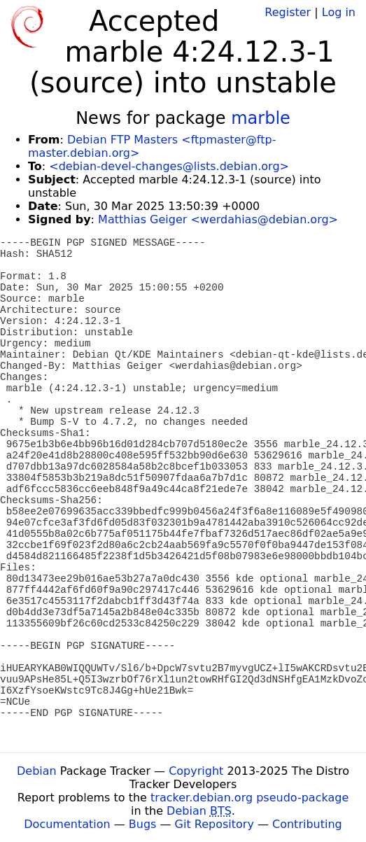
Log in (339, 12)
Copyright (196, 771)
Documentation (67, 824)
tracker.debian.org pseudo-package (249, 797)
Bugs (143, 824)
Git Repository (214, 824)
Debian (37, 771)
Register (288, 12)
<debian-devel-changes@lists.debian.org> (169, 166)
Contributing (307, 824)
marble (260, 118)
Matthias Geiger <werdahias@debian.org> (218, 219)
